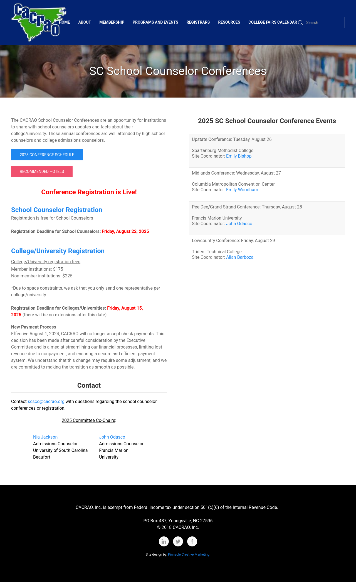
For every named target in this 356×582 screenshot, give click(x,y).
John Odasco (112, 437)
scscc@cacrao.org (46, 401)
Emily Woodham (242, 189)
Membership (111, 22)
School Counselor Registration (56, 210)
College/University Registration (58, 251)
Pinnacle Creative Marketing (189, 554)
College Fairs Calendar (272, 22)
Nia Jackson (45, 437)
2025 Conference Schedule (47, 155)
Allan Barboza (239, 257)
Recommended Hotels (42, 171)
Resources (229, 22)
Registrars (198, 22)
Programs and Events (155, 22)
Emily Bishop (238, 156)
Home (64, 22)
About (84, 22)
